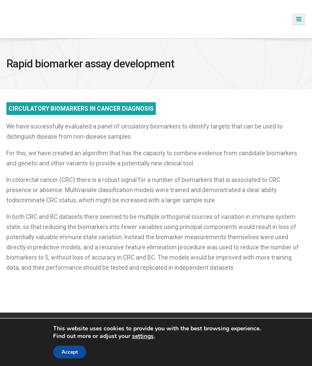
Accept (70, 352)
